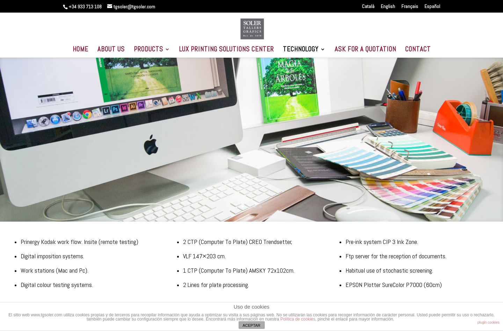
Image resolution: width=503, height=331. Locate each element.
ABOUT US (111, 50)
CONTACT (418, 50)
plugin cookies (489, 322)
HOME (80, 50)
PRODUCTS (148, 50)
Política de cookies (297, 319)
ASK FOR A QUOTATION (365, 50)
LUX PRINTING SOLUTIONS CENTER (226, 50)
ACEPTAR (251, 325)
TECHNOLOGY (301, 50)
